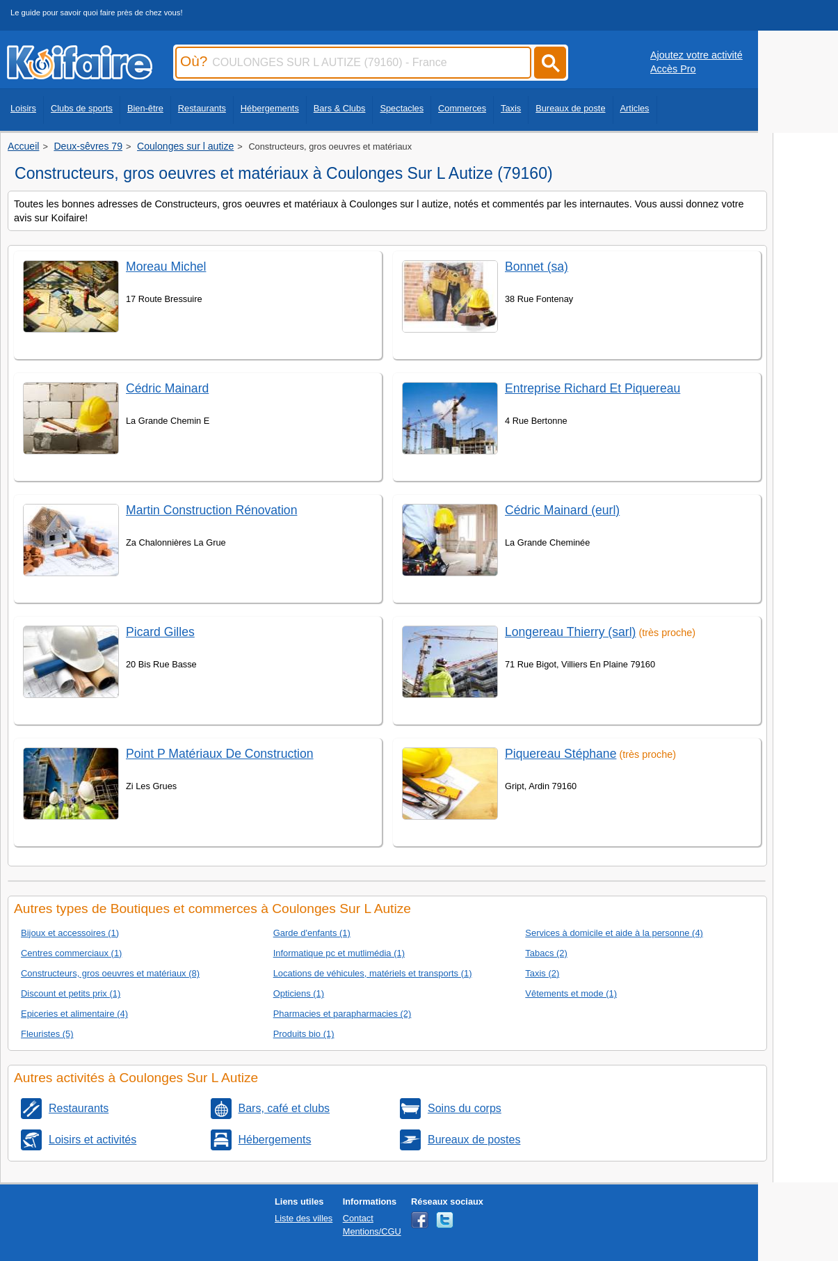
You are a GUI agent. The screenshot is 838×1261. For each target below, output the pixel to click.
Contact (358, 1218)
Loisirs (23, 108)
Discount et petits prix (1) (70, 993)
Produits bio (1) (304, 1034)
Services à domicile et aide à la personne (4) (614, 933)
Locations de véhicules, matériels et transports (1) (372, 973)
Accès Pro (673, 68)
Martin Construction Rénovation (211, 510)
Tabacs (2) (546, 953)
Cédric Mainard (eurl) (562, 510)
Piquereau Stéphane (560, 754)
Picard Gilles (160, 632)
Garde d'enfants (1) (311, 933)
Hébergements (270, 108)
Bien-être (145, 108)
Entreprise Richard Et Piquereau (592, 388)
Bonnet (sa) (536, 266)
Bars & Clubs (340, 108)
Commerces (462, 108)
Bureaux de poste (570, 108)
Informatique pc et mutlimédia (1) (339, 953)
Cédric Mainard (167, 388)
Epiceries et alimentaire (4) (74, 1013)
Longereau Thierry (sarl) (570, 632)
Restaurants (202, 108)
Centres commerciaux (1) (71, 953)
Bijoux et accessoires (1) (70, 933)
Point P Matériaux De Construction (220, 754)
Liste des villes (303, 1218)
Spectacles (402, 108)
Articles (635, 108)
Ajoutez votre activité (696, 55)
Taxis (511, 108)
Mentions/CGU (372, 1231)
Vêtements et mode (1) (571, 993)
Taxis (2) (542, 973)
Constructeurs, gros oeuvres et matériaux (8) (110, 973)
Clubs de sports (82, 108)
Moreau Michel (166, 266)
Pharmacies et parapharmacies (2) (342, 1013)
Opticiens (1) (298, 993)
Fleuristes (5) (47, 1034)
